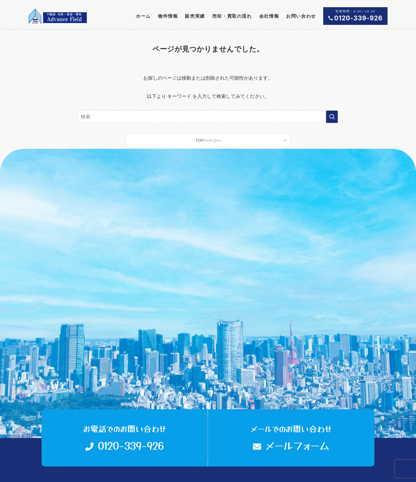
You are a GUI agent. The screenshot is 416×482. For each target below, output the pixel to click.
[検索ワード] (208, 116)
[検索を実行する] (332, 116)
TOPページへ (208, 140)
